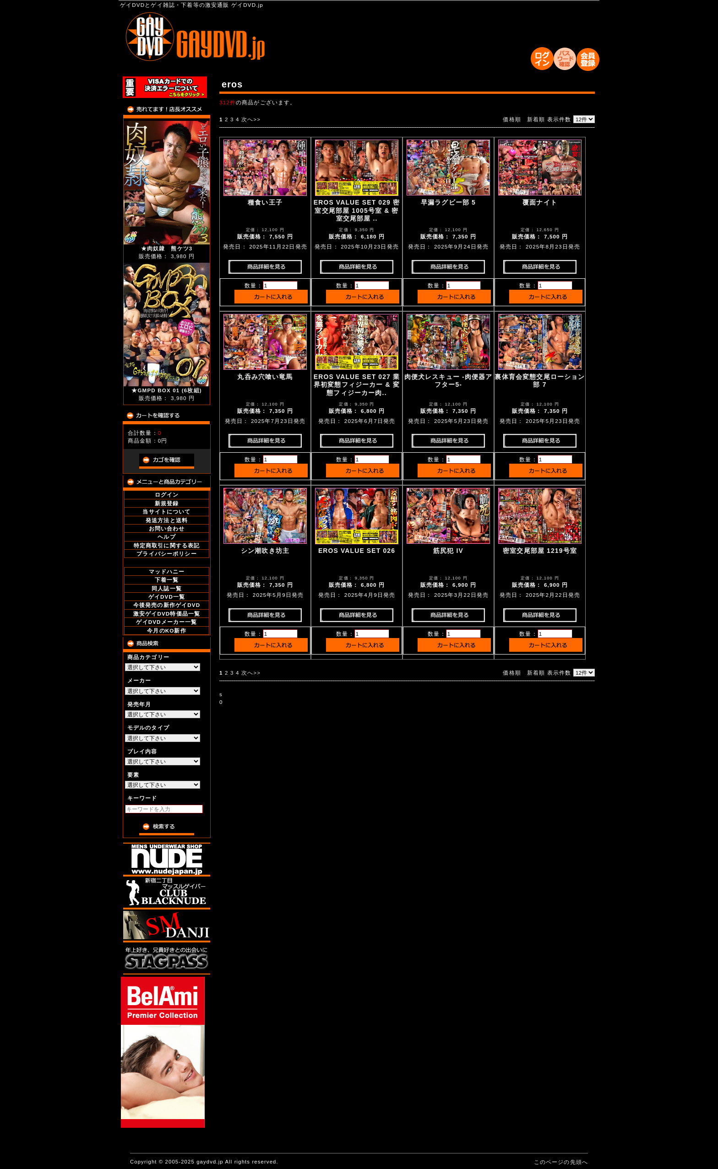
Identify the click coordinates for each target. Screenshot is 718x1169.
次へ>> (251, 119)
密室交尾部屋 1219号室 (540, 550)
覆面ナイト (539, 202)
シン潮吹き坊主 (265, 550)
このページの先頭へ (561, 1162)
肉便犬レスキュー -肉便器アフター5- (448, 380)
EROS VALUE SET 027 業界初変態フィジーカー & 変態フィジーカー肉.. (357, 384)
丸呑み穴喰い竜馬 (265, 376)
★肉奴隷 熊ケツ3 (167, 248)
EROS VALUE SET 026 (356, 550)
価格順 (512, 119)
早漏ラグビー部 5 (448, 202)
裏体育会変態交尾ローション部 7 (540, 380)
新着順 (536, 119)
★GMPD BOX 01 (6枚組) (166, 390)
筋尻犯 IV (448, 550)
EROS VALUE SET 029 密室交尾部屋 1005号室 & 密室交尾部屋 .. (357, 210)
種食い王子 (265, 202)
